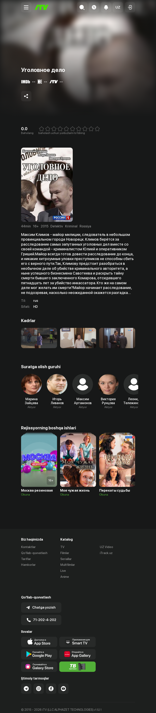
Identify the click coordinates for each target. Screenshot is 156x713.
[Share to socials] (26, 96)
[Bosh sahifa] (41, 7)
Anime (64, 577)
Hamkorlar (28, 565)
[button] (118, 7)
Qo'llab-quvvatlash (34, 553)
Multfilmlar (67, 565)
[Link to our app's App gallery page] (77, 643)
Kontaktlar (28, 547)
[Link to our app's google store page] (39, 643)
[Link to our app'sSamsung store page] (39, 655)
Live (63, 571)
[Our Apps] (77, 630)
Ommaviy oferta (32, 705)
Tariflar (26, 559)
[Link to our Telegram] (26, 677)
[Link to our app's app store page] (39, 630)
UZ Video (106, 547)
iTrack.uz (106, 553)
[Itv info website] (77, 655)
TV (62, 547)
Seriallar (66, 559)
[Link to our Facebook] (51, 677)
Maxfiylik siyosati (60, 705)
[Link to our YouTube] (63, 677)
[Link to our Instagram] (38, 677)
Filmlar (64, 553)
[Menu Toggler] (26, 7)
